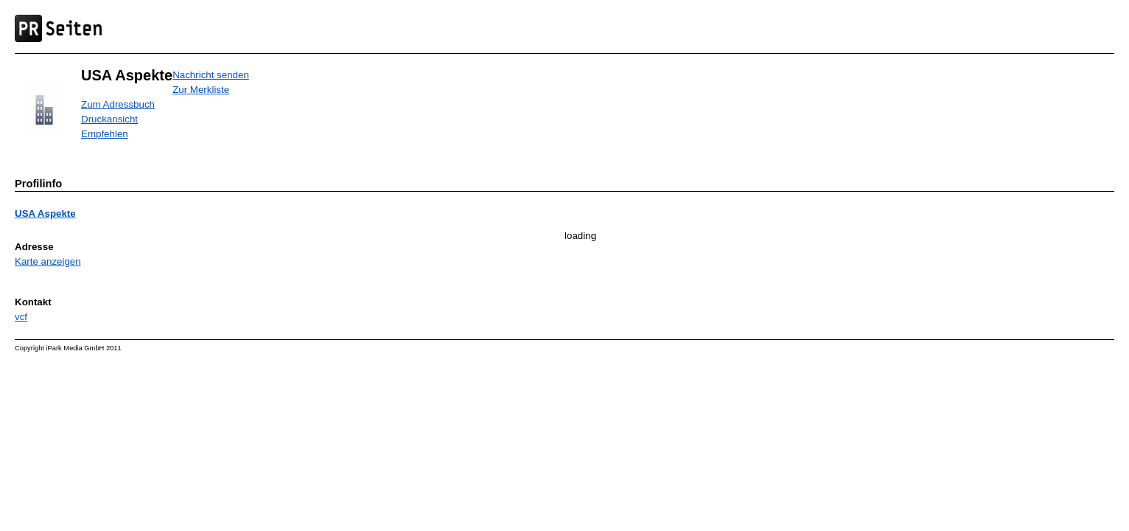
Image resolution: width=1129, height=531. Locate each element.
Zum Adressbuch (118, 104)
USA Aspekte (45, 213)
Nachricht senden (210, 74)
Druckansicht (109, 119)
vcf (21, 316)
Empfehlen (104, 133)
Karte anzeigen (48, 261)
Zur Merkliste (200, 89)
